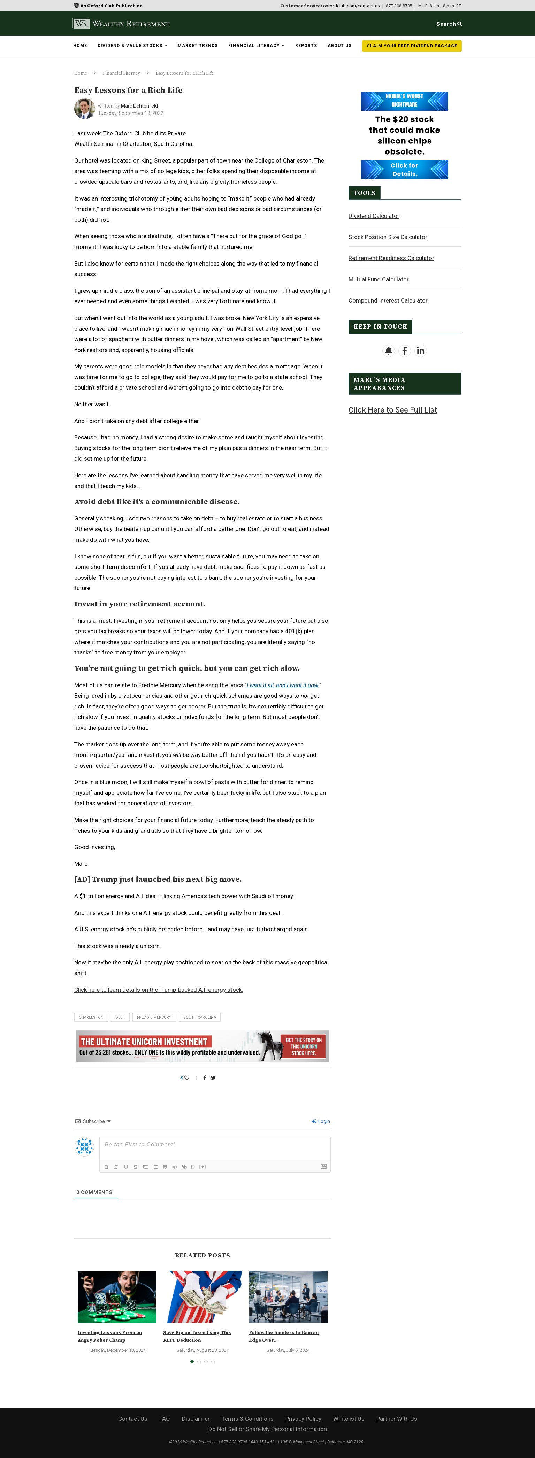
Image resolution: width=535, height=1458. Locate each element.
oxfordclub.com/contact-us (351, 5)
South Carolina (199, 1017)
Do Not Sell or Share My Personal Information (267, 1429)
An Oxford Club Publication (112, 5)
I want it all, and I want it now (282, 685)
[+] (203, 1166)
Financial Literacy (254, 45)
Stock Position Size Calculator (388, 236)
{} (193, 1166)
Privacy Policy (303, 1418)
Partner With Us (396, 1418)
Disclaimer (196, 1418)
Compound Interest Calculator (388, 300)
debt (120, 1017)
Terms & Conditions (248, 1418)
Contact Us (132, 1418)
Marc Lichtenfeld (139, 106)
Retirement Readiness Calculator (391, 257)
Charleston (91, 1017)
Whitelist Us (349, 1418)
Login (321, 1121)
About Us (340, 45)
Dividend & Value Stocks (130, 45)
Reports (306, 45)
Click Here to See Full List (393, 409)
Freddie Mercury (154, 1017)
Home (80, 45)
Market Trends (198, 45)
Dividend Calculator (374, 215)
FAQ (164, 1418)
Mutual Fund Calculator (379, 278)
